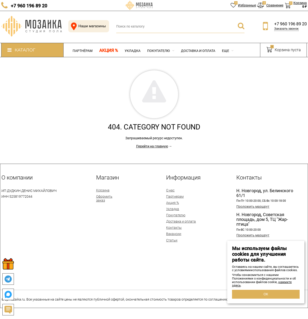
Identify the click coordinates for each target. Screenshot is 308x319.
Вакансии (173, 234)
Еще (227, 51)
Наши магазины (87, 26)
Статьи (171, 240)
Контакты (174, 227)
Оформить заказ (104, 198)
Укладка (132, 51)
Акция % (108, 50)
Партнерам (175, 196)
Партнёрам (83, 51)
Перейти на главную (152, 146)
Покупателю (160, 51)
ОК (265, 294)
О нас (170, 190)
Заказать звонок (286, 28)
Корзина (103, 190)
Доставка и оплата (198, 51)
